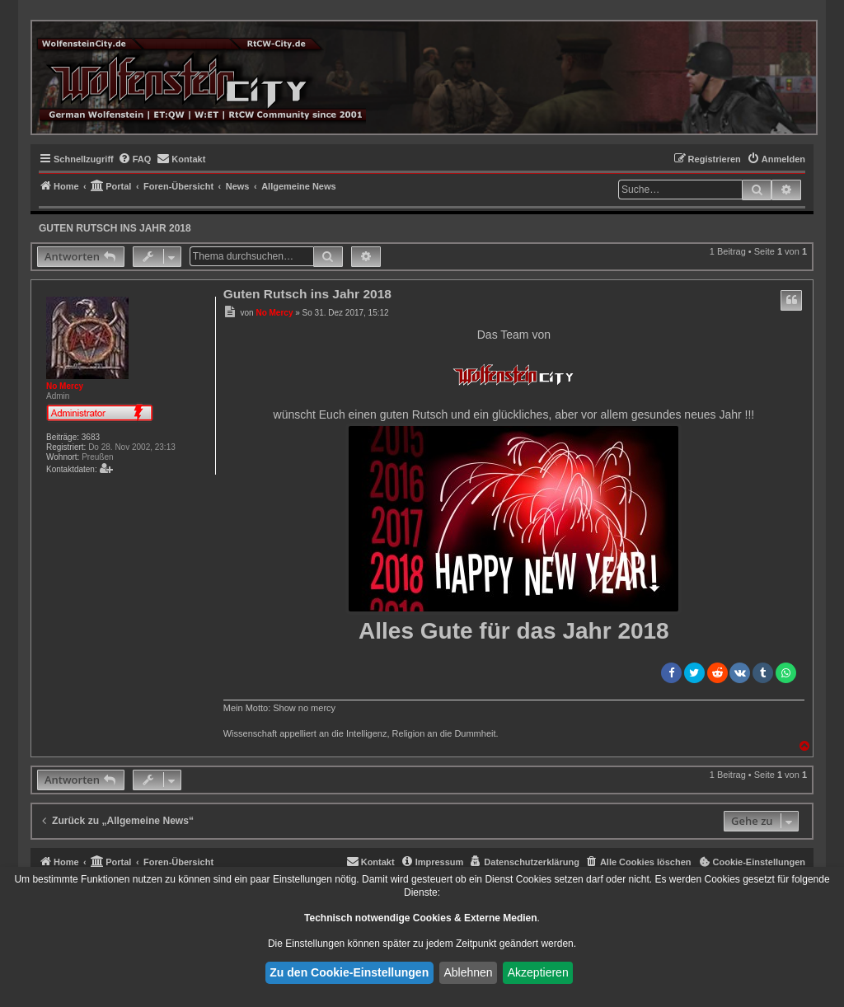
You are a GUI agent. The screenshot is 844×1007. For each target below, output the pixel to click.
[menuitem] (135, 159)
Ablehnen (467, 972)
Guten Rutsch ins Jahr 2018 (115, 228)
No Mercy (64, 386)
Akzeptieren (538, 972)
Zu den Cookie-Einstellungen (349, 972)
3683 (91, 437)
